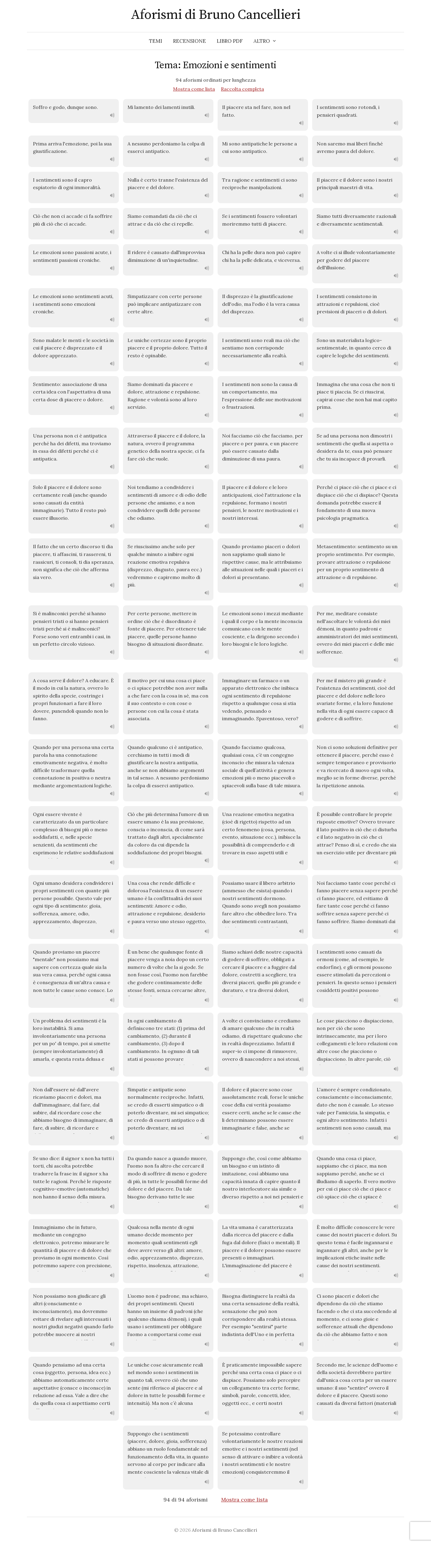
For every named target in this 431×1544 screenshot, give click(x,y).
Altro (262, 41)
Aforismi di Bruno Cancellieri (215, 15)
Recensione (189, 41)
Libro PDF (230, 41)
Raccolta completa (242, 89)
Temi (155, 41)
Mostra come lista (194, 89)
